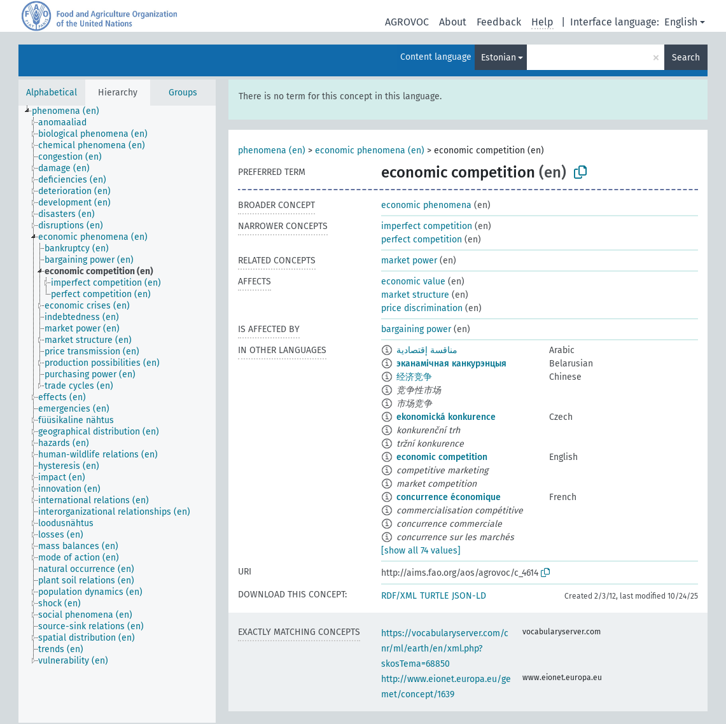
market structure (415, 294)
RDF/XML (399, 595)
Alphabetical (51, 92)
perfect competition (421, 239)
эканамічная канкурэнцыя (451, 363)
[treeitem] (71, 111)
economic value (413, 281)
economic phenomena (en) (369, 150)
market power (409, 260)
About (452, 22)
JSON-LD (469, 595)
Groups (183, 92)
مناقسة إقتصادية (426, 350)
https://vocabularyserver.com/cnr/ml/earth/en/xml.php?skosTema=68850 (444, 648)
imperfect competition (426, 226)
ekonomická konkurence (446, 417)
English (680, 22)
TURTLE (434, 595)
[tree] (117, 414)
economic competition (441, 457)
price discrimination (422, 308)
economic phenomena (426, 205)
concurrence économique (448, 497)
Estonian (498, 57)
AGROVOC (407, 22)
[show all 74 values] (421, 550)
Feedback (499, 22)
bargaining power (416, 329)
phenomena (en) (271, 150)
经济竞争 (414, 377)
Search (686, 57)
